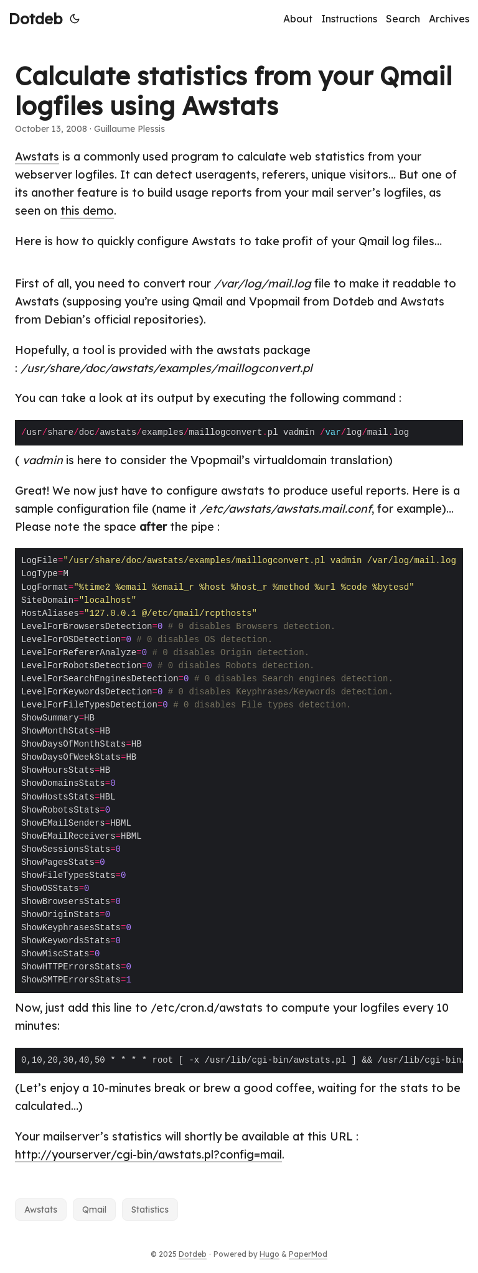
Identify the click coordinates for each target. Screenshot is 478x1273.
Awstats (37, 156)
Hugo (269, 1254)
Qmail (94, 1209)
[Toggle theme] (74, 18)
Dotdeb (35, 18)
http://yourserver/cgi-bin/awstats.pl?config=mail (148, 1154)
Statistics (150, 1209)
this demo (87, 210)
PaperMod (308, 1254)
